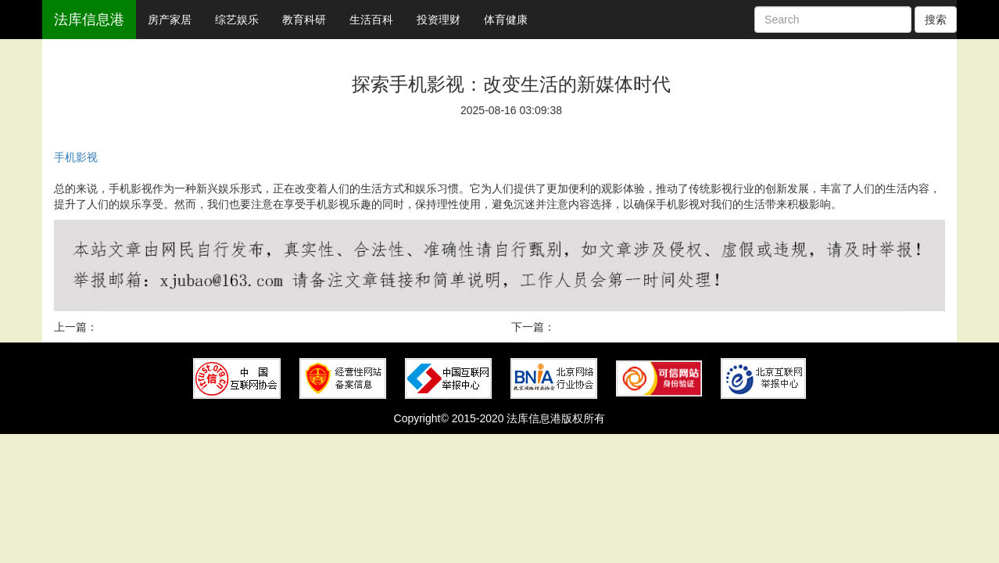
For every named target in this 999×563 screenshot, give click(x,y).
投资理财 (438, 19)
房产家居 (170, 19)
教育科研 (304, 19)
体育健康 (506, 19)
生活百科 (371, 19)
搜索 (936, 19)
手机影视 (76, 157)
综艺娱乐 (237, 19)
